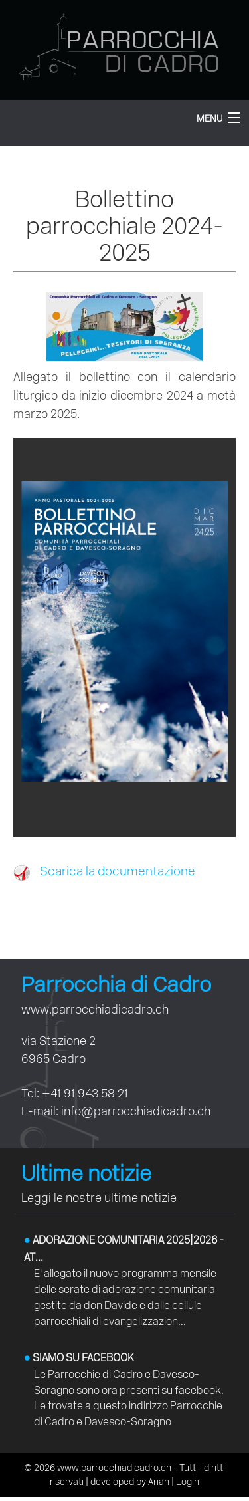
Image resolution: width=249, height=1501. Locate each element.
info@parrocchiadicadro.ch (135, 1111)
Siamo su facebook (79, 1357)
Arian (158, 1482)
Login (187, 1482)
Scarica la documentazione (104, 871)
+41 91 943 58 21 (85, 1093)
